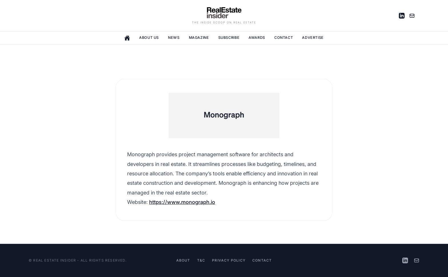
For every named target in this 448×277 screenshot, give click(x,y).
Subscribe (229, 37)
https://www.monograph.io (182, 202)
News (174, 37)
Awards (257, 37)
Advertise (313, 37)
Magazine (199, 37)
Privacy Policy (228, 260)
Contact (283, 37)
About (183, 260)
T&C (201, 260)
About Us (149, 37)
